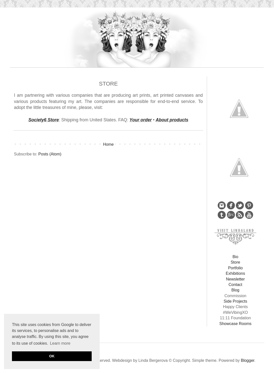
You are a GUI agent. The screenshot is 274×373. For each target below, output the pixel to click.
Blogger (247, 360)
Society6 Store (43, 119)
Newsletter (235, 279)
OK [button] (52, 356)
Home (108, 144)
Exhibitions (235, 273)
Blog (235, 290)
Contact (235, 284)
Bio (235, 257)
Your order (141, 119)
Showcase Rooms (235, 324)
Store (235, 262)
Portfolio (235, 268)
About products (172, 119)
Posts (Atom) (49, 154)
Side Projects (235, 301)
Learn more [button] (60, 343)
